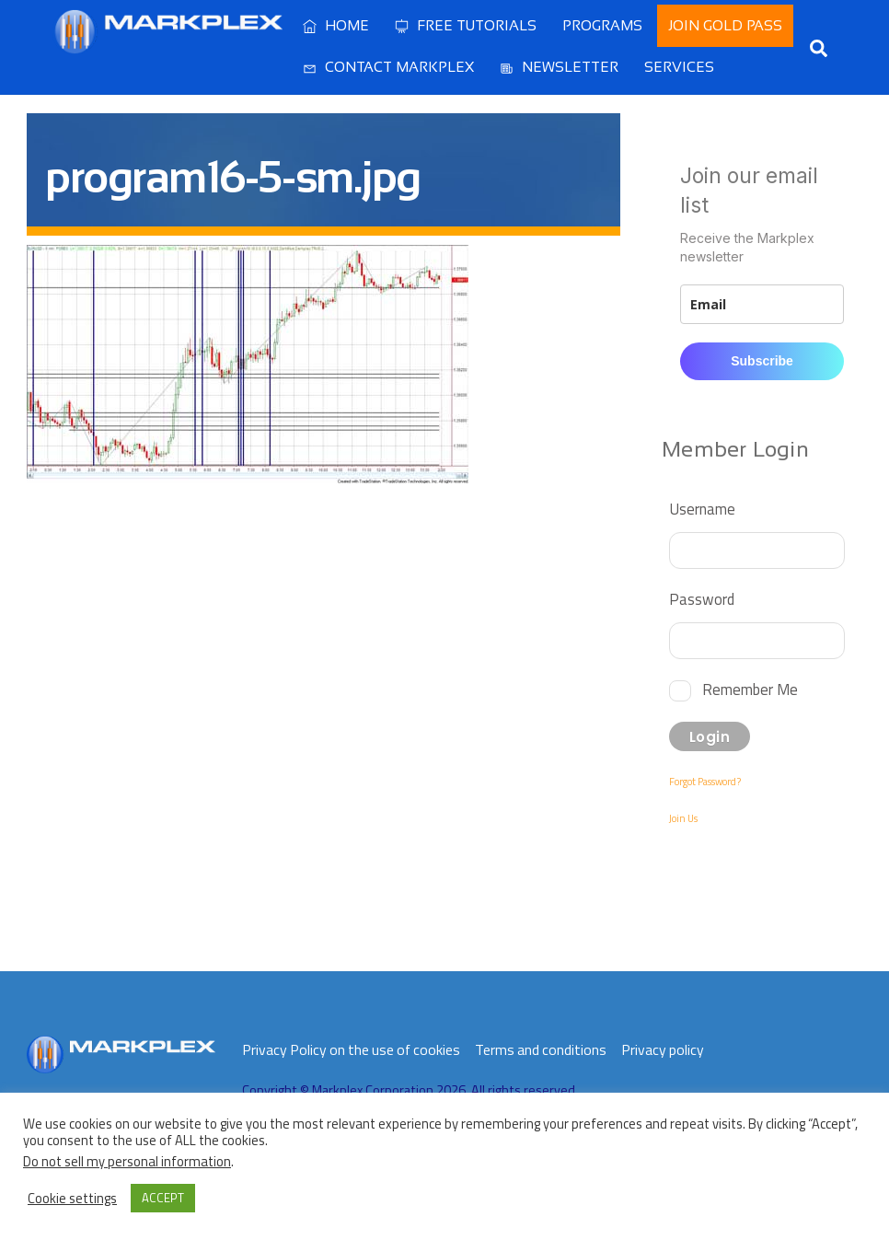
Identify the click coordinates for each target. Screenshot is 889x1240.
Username (702, 508)
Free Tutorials (466, 25)
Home (336, 25)
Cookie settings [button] (72, 1198)
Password (701, 598)
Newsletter (559, 67)
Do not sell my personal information (127, 1161)
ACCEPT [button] (163, 1197)
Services (679, 67)
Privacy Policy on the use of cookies (351, 1049)
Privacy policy (662, 1049)
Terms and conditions (540, 1049)
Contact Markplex (388, 67)
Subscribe (762, 360)
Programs (602, 25)
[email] (762, 304)
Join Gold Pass (725, 25)
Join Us (683, 818)
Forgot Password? (705, 781)
